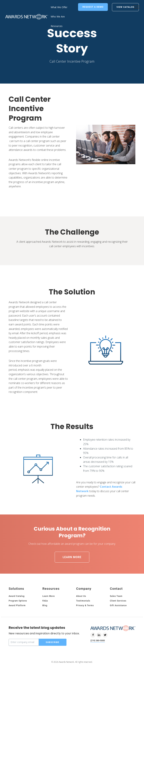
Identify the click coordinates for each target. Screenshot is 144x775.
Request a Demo (93, 7)
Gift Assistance (118, 651)
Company (83, 635)
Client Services (118, 647)
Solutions (16, 635)
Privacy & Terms (85, 651)
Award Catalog (16, 642)
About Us (81, 642)
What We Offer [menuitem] (59, 7)
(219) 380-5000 (97, 687)
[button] (136, 7)
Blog (44, 651)
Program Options (18, 647)
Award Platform (17, 651)
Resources (51, 635)
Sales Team (116, 642)
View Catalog (125, 7)
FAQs (45, 647)
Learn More (72, 603)
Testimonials (83, 647)
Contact (116, 635)
